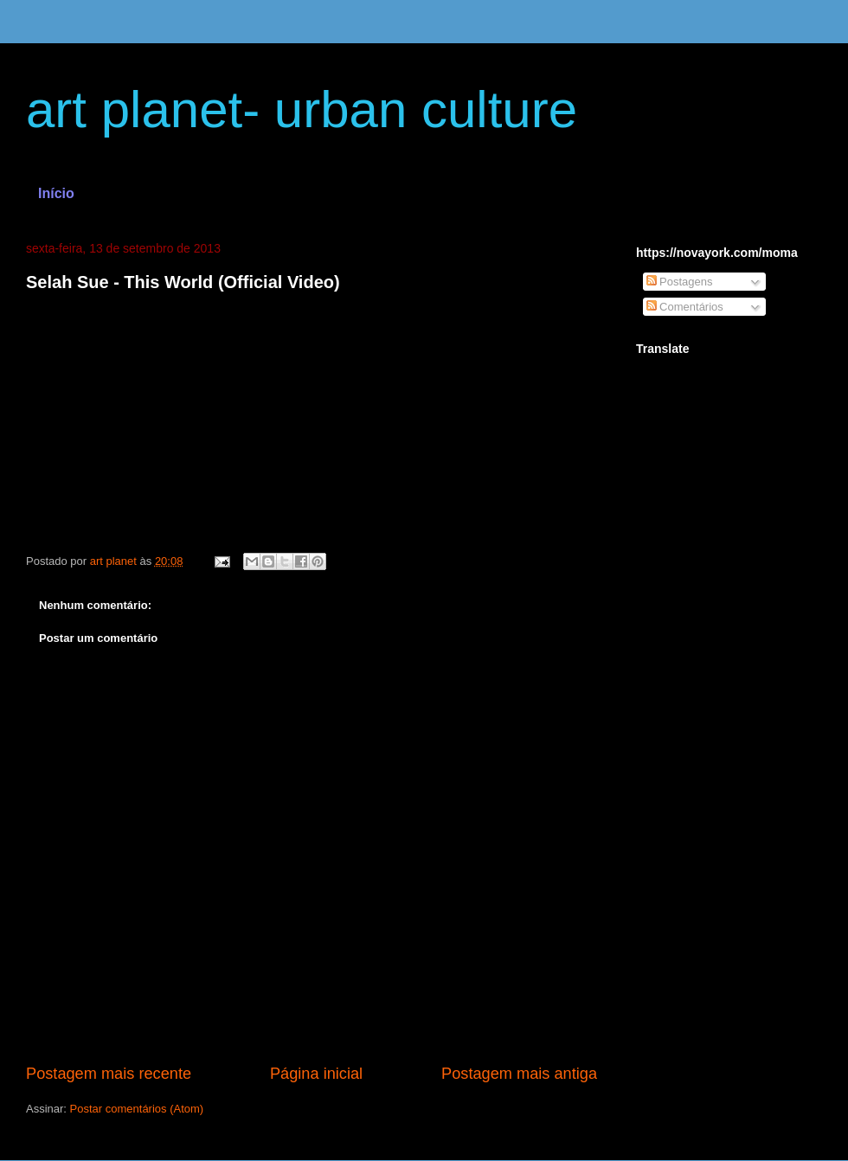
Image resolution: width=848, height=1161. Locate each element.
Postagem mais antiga (519, 1073)
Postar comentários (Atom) (137, 1108)
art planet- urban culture (301, 109)
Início (56, 193)
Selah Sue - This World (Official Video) (183, 282)
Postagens (679, 281)
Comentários (684, 306)
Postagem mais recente (108, 1073)
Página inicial (316, 1073)
